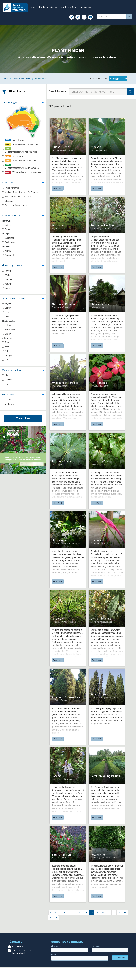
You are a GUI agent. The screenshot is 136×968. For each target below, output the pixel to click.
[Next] (55, 914)
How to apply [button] (88, 8)
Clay (5, 318)
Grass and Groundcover (14, 207)
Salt (5, 352)
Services (56, 8)
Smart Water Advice (21, 80)
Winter (6, 276)
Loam (6, 314)
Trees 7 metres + (11, 189)
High (5, 377)
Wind (5, 348)
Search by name (57, 93)
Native (6, 226)
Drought (7, 357)
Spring (6, 272)
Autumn (7, 285)
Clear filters (23, 419)
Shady (6, 335)
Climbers (7, 202)
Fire (5, 361)
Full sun (7, 326)
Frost (5, 344)
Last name (110, 950)
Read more (57, 190)
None (6, 289)
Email (79, 958)
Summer (7, 281)
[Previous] (50, 914)
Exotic (6, 231)
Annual (6, 252)
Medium (7, 381)
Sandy (6, 309)
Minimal (7, 401)
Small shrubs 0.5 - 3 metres (16, 198)
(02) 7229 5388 (18, 948)
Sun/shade (8, 331)
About (35, 8)
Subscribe (120, 959)
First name (69, 950)
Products (45, 8)
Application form (70, 8)
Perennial (8, 256)
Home (5, 80)
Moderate (8, 405)
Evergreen (8, 239)
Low (5, 385)
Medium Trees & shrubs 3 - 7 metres (20, 193)
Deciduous (8, 244)
